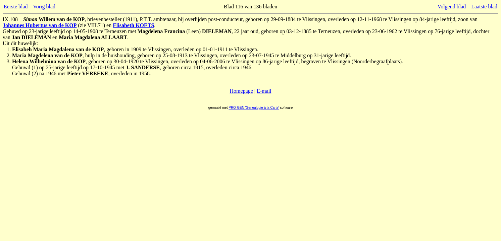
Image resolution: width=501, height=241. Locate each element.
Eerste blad (16, 6)
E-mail (264, 91)
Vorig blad (44, 6)
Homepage (241, 91)
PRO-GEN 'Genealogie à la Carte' (254, 107)
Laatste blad (484, 6)
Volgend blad (452, 6)
